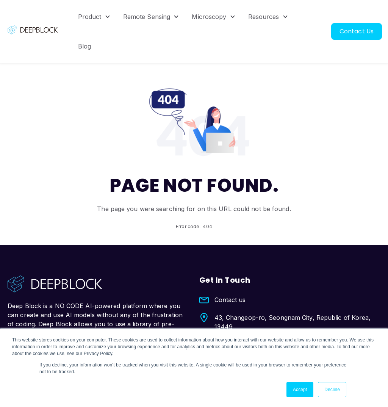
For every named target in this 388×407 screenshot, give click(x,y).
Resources (263, 16)
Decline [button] (332, 389)
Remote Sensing (146, 16)
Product (90, 16)
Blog (84, 46)
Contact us (230, 300)
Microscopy (209, 16)
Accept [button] (300, 389)
